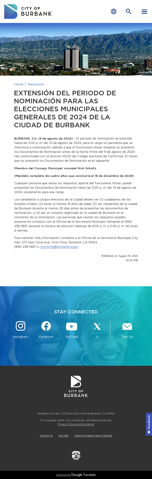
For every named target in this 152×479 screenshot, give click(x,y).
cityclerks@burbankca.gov (58, 247)
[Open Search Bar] (129, 11)
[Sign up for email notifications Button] (127, 330)
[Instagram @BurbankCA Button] (21, 330)
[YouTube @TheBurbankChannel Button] (72, 330)
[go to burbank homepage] (28, 11)
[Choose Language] (114, 11)
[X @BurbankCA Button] (97, 330)
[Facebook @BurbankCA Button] (46, 330)
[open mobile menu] (144, 11)
